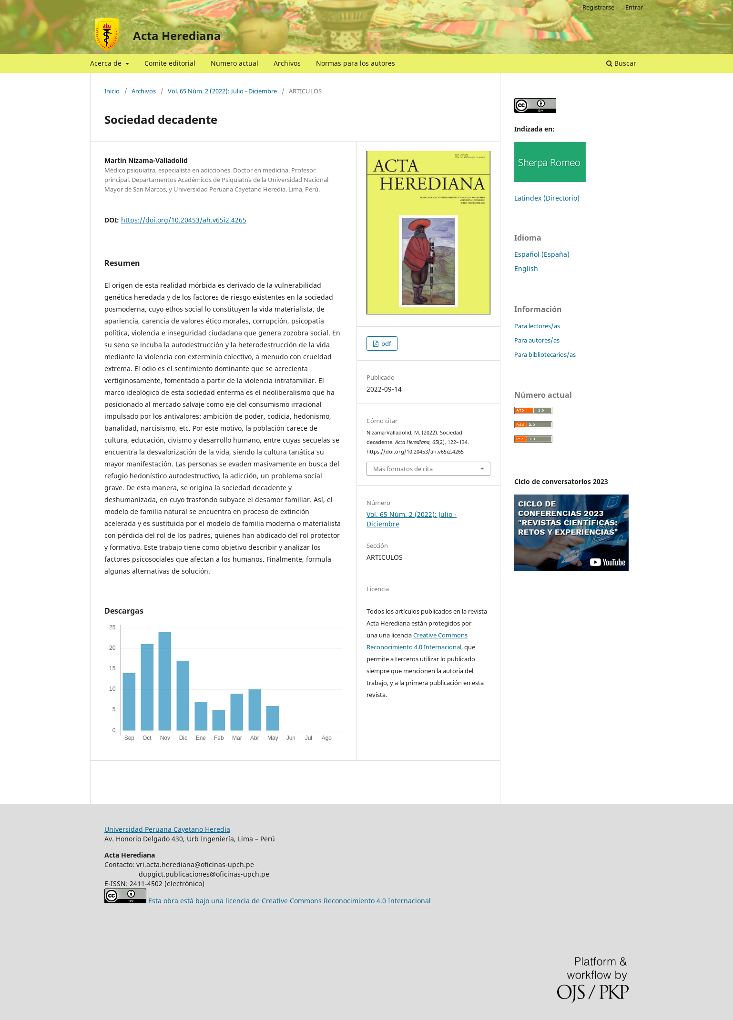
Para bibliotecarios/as (545, 354)
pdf (385, 343)
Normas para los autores (355, 63)
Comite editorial (169, 63)
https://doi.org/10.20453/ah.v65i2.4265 (183, 219)
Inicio (112, 91)
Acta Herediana (177, 35)
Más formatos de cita (403, 469)
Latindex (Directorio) (547, 197)
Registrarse (598, 7)
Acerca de (106, 63)
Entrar (634, 7)
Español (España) (542, 254)
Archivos (287, 63)
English (526, 268)
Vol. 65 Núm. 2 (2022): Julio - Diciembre (222, 91)
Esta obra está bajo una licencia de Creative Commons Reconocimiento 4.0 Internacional (289, 900)
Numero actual (234, 63)
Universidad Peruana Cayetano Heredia (167, 829)
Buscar (621, 63)
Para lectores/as (537, 326)
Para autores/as (537, 340)
